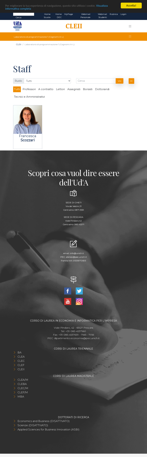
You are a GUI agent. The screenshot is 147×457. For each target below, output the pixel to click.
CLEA (21, 356)
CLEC (21, 360)
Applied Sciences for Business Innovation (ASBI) (48, 429)
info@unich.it (77, 252)
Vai (119, 80)
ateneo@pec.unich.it (76, 256)
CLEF (21, 364)
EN (131, 13)
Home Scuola (47, 15)
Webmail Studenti (102, 15)
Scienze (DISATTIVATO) (33, 424)
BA (20, 352)
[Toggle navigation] (130, 25)
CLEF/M (23, 391)
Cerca (18, 17)
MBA (21, 396)
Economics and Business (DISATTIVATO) (44, 420)
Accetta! (131, 5)
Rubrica (114, 13)
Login (123, 13)
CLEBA (22, 383)
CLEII (18, 44)
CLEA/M (23, 379)
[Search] (23, 13)
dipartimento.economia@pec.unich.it (77, 337)
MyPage (68, 13)
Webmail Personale (85, 15)
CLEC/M (23, 387)
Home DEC (58, 15)
